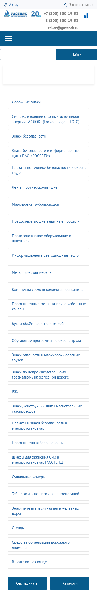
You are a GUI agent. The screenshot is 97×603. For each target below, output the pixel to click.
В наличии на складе (29, 561)
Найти (76, 54)
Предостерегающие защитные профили (45, 221)
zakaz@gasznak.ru (63, 27)
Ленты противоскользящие (34, 187)
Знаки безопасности (29, 136)
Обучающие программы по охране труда (46, 340)
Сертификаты (27, 583)
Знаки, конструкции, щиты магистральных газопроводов (47, 409)
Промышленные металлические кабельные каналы (49, 306)
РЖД (16, 391)
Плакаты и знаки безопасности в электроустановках (39, 426)
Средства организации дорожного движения (41, 545)
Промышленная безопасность (37, 442)
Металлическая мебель (31, 272)
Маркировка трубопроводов (35, 204)
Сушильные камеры (29, 476)
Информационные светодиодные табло (45, 255)
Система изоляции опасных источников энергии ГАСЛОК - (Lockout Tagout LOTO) (45, 119)
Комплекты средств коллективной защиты (47, 289)
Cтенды (18, 527)
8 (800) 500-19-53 (62, 20)
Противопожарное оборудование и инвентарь (41, 238)
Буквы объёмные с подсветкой (38, 323)
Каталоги (70, 583)
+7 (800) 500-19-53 (61, 13)
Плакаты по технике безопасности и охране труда (49, 170)
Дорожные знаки (26, 102)
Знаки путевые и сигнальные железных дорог (45, 511)
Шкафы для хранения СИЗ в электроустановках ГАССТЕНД (37, 460)
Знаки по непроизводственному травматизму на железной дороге (40, 374)
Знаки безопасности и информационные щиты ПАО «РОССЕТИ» (46, 153)
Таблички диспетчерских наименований (45, 493)
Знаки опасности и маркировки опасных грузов (46, 357)
